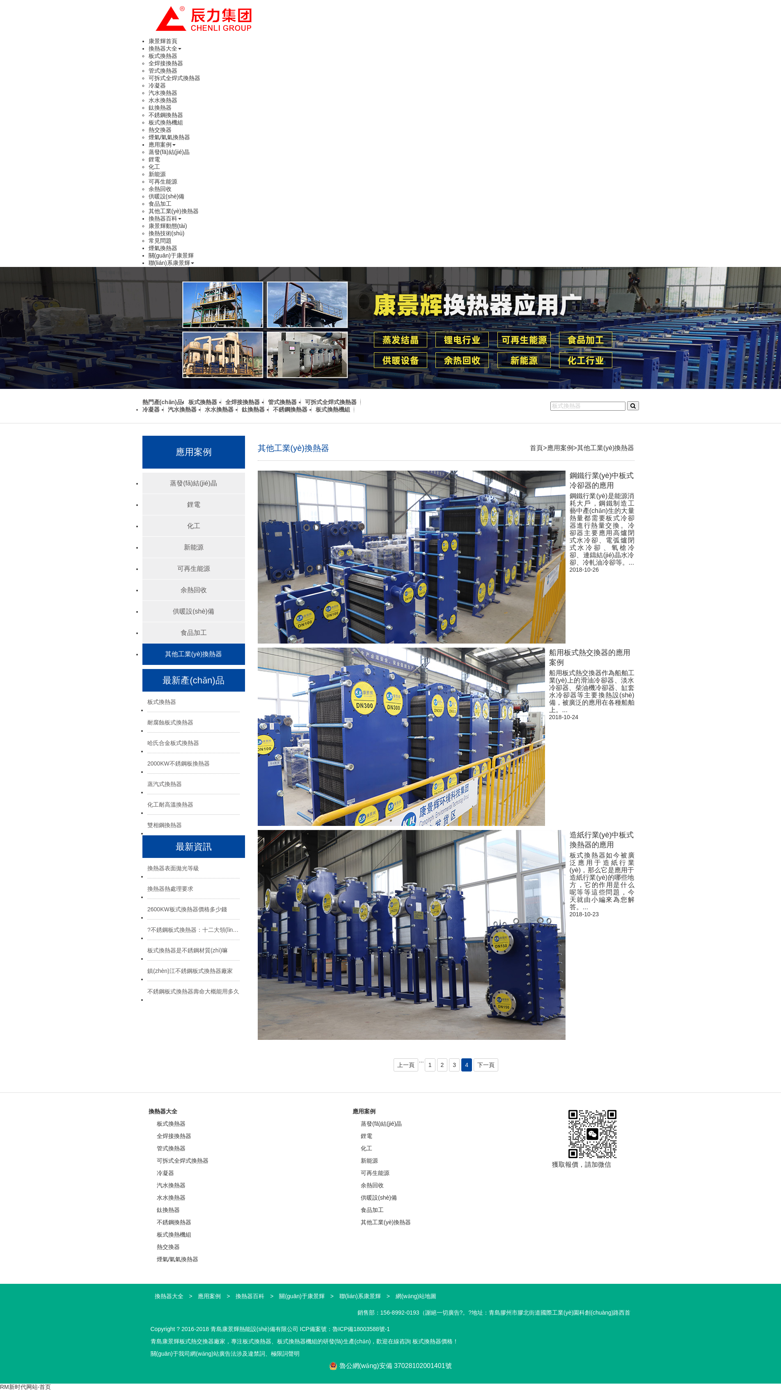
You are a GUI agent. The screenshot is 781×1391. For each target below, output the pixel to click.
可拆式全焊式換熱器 (174, 78)
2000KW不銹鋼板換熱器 (178, 763)
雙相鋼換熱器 (164, 825)
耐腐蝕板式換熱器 (170, 722)
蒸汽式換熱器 (164, 784)
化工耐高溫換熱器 (170, 804)
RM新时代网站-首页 (25, 1387)
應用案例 (162, 144)
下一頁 (486, 1065)
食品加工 (160, 203)
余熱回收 (160, 189)
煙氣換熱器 (163, 248)
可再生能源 (163, 181)
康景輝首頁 (163, 41)
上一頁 (406, 1065)
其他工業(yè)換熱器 (174, 211)
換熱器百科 (165, 218)
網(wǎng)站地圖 (416, 1296)
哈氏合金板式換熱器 (173, 743)
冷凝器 (157, 85)
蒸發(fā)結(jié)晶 (169, 152)
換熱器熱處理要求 (170, 888)
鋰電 (154, 159)
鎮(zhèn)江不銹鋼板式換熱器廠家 (190, 971)
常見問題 (160, 240)
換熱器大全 (165, 48)
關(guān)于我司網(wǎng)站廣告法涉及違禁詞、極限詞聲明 (225, 1353)
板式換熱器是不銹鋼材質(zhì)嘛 (187, 950)
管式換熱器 (163, 70)
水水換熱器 (163, 100)
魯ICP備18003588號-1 (361, 1329)
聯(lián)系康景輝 (171, 263)
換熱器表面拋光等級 (173, 868)
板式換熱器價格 (432, 1341)
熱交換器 (160, 129)
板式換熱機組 (166, 122)
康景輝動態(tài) (168, 226)
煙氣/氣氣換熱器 (169, 137)
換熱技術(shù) (167, 233)
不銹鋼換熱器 (166, 115)
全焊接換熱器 (166, 63)
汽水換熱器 (163, 93)
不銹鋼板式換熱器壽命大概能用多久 (193, 991)
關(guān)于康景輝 (171, 255)
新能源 (157, 174)
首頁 (536, 447)
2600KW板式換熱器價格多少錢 (187, 909)
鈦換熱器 (160, 107)
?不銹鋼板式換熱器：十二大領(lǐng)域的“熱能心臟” (193, 930)
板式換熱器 (163, 56)
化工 (154, 166)
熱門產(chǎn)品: (163, 402)
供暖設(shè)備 (167, 196)
